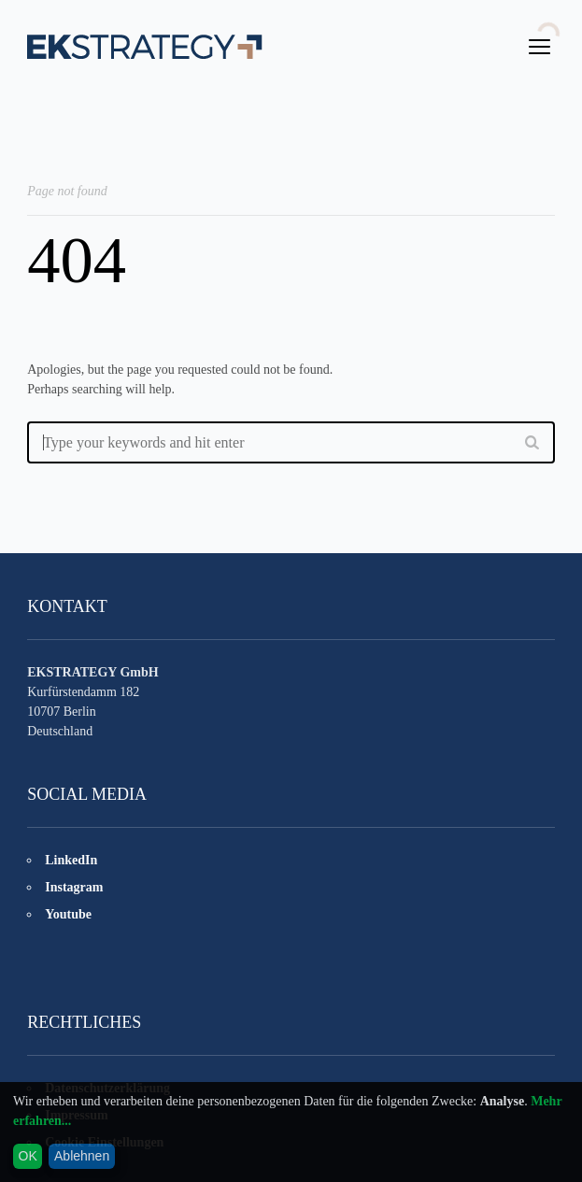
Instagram (74, 887)
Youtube (68, 914)
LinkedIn (71, 860)
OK (28, 1155)
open (540, 47)
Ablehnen (81, 1155)
